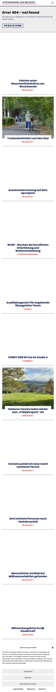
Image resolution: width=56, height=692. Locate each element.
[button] (53, 648)
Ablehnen (28, 678)
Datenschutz (31, 689)
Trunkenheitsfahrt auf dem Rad (28, 138)
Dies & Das (28, 416)
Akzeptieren (28, 671)
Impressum (42, 689)
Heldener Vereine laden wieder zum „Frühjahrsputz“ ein (28, 410)
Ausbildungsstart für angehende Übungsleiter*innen (28, 304)
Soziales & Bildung (27, 254)
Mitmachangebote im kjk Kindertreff (27, 629)
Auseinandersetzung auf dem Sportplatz (28, 191)
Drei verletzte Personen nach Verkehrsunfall (28, 520)
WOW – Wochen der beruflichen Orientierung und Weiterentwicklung (28, 248)
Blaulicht (28, 90)
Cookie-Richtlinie (18, 689)
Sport (28, 309)
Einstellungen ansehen (28, 684)
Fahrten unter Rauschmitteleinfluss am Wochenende (28, 83)
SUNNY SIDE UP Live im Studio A (28, 357)
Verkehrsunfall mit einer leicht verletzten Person (28, 465)
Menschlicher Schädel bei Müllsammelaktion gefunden (28, 575)
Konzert (27, 361)
